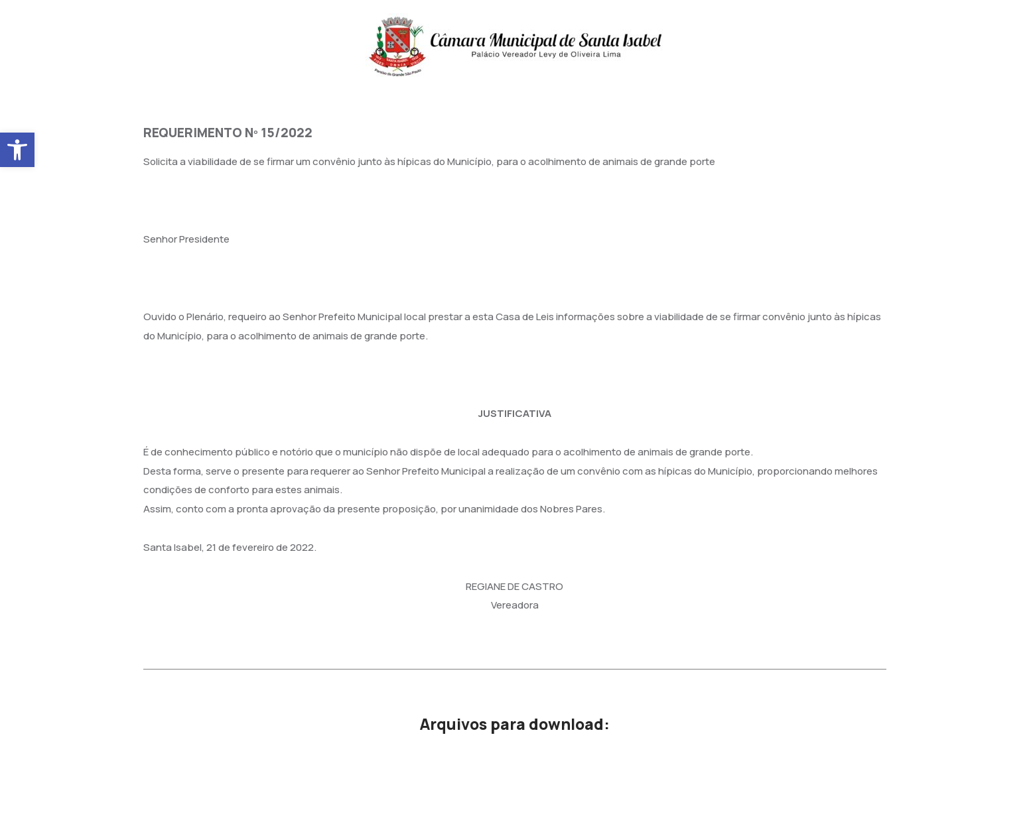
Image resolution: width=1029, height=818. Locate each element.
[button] (17, 150)
